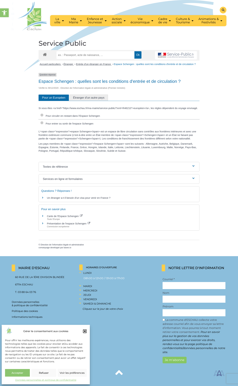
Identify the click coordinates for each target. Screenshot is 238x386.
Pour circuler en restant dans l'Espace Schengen (70, 115)
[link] (4, 12)
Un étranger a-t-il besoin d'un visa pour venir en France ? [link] (78, 197)
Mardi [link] (87, 286)
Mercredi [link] (90, 290)
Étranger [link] (69, 64)
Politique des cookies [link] (25, 311)
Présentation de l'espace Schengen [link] (68, 223)
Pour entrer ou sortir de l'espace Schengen (66, 123)
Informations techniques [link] (27, 316)
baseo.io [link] (67, 247)
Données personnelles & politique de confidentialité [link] (30, 303)
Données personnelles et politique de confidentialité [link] (45, 379)
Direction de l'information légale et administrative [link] (62, 245)
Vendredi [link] (90, 299)
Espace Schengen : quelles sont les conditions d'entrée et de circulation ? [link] (155, 64)
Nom (166, 293)
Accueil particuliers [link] (50, 64)
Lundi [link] (87, 272)
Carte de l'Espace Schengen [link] (64, 216)
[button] (84, 331)
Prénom (168, 306)
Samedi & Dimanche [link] (97, 303)
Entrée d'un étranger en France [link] (93, 64)
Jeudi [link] (87, 294)
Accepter (17, 372)
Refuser (44, 372)
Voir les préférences (72, 372)
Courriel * (169, 279)
